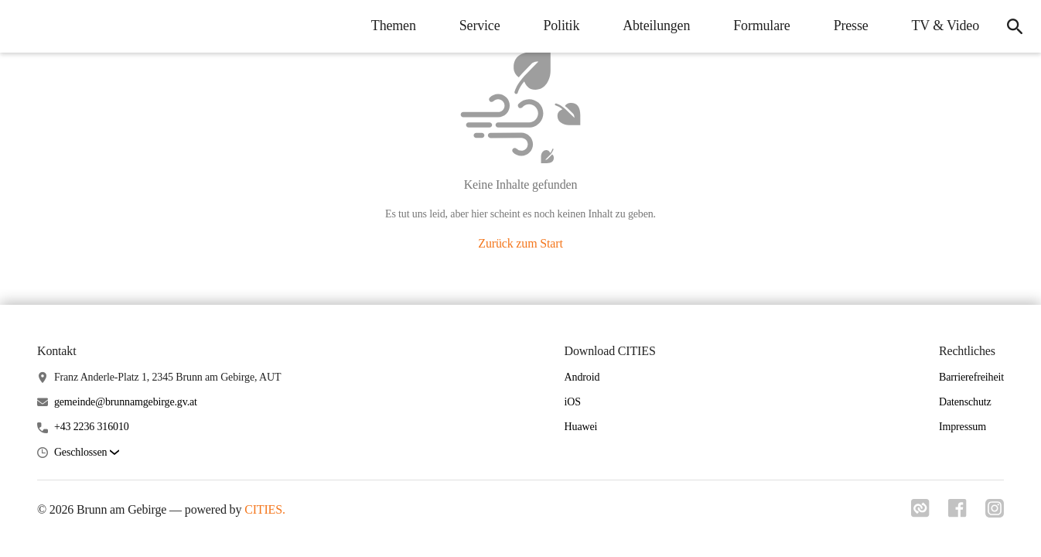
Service (479, 25)
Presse (851, 25)
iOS (573, 402)
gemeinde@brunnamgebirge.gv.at (125, 402)
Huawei (581, 426)
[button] (86, 453)
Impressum (962, 426)
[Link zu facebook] (957, 508)
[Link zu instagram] (994, 508)
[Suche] (1014, 26)
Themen (393, 25)
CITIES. (264, 509)
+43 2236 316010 (91, 426)
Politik (561, 25)
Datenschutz (965, 402)
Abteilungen (656, 25)
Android (582, 377)
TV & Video (945, 25)
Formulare (761, 25)
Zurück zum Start (520, 243)
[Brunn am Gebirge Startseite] (23, 26)
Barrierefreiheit (971, 377)
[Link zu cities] (920, 508)
